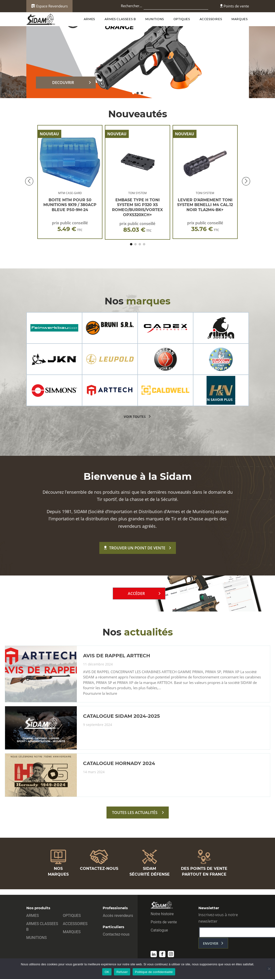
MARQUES (239, 19)
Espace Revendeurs (49, 6)
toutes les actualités (134, 812)
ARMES (89, 19)
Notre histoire (162, 914)
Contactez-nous (116, 934)
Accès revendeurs (118, 915)
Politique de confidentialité (154, 972)
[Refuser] (269, 968)
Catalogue (159, 930)
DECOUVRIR (63, 82)
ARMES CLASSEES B (120, 19)
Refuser (122, 972)
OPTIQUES (182, 19)
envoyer (210, 943)
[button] (133, 93)
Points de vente (234, 6)
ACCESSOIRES (211, 19)
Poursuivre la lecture (100, 693)
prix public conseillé (70, 226)
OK (107, 972)
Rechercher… (131, 5)
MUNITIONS (154, 19)
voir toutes (135, 416)
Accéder (136, 593)
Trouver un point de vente (134, 548)
